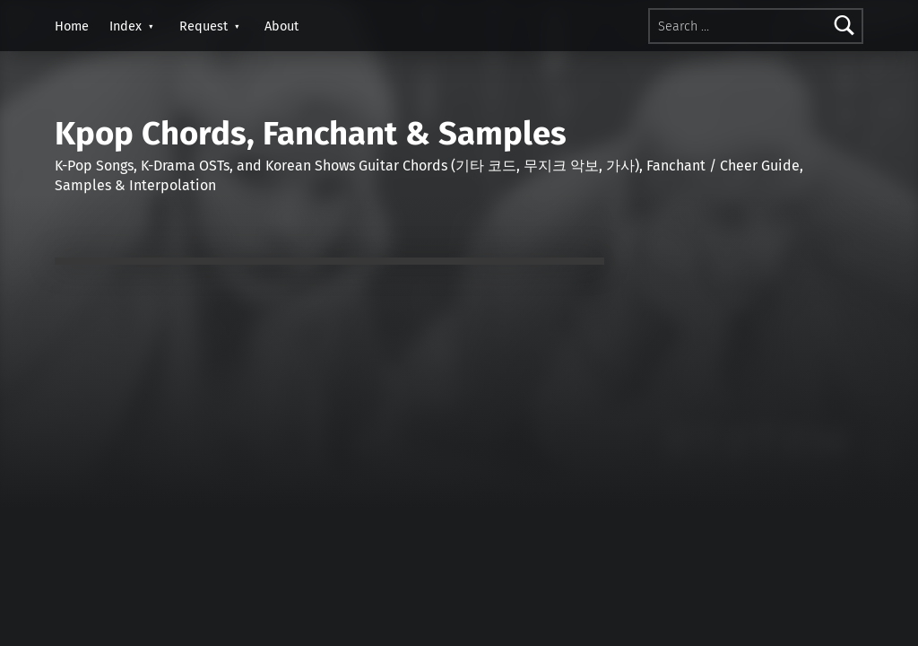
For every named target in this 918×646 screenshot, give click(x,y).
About (281, 26)
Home (72, 26)
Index (125, 26)
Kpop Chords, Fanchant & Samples (311, 133)
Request (203, 26)
